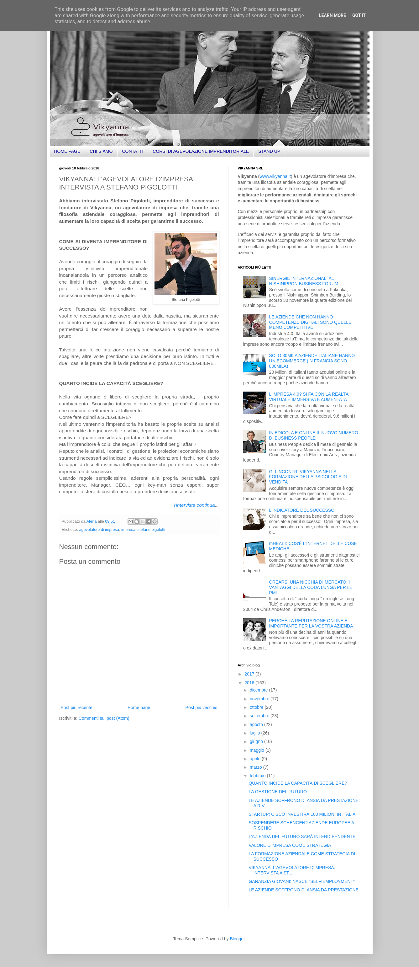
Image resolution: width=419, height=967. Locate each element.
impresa (128, 529)
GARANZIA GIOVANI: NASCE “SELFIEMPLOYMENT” (301, 881)
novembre (260, 698)
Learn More (332, 15)
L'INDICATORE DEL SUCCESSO (302, 510)
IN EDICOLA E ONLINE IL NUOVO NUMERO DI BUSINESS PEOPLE (313, 435)
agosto (257, 724)
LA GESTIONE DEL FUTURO (277, 791)
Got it (359, 15)
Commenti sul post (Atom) (104, 718)
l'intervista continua (194, 505)
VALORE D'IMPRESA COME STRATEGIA (290, 845)
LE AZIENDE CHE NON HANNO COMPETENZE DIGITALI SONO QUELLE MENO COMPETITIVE (310, 322)
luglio (255, 732)
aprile (256, 758)
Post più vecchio (201, 707)
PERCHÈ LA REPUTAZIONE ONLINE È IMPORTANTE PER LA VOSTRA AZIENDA (311, 623)
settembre (260, 715)
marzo (256, 767)
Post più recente (76, 707)
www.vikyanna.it (275, 176)
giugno (257, 741)
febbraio (258, 775)
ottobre (257, 707)
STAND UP (269, 151)
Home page (139, 707)
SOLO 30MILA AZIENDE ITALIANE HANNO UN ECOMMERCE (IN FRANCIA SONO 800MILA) (312, 361)
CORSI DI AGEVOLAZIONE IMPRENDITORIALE (201, 151)
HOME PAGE (67, 151)
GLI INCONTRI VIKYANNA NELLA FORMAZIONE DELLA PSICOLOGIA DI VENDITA (308, 477)
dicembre (259, 689)
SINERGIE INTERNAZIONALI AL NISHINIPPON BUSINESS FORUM (303, 281)
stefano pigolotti (151, 529)
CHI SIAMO (101, 151)
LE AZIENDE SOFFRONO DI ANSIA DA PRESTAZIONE (304, 889)
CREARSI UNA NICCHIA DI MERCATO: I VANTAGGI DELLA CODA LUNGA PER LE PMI (311, 587)
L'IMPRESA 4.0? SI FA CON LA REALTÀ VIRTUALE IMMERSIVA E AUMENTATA (309, 397)
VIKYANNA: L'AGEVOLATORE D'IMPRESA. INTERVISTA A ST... (292, 870)
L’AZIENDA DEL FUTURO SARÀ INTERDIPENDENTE (302, 836)
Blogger (237, 938)
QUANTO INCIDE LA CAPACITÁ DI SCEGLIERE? (298, 783)
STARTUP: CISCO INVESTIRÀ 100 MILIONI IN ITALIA (302, 814)
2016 (249, 682)
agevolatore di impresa (99, 529)
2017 (249, 673)
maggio (257, 750)
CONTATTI (132, 151)
